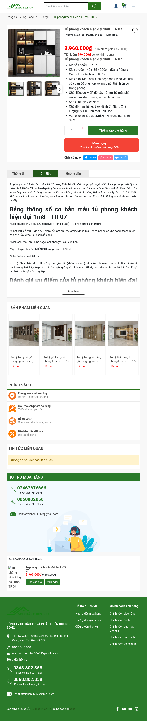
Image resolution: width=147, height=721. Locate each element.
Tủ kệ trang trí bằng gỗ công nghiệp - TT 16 (89, 361)
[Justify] (94, 6)
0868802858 (30, 497)
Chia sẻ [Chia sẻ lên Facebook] (90, 157)
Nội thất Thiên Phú (41, 703)
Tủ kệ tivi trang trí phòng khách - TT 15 (123, 359)
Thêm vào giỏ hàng (113, 130)
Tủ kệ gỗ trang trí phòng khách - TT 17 (56, 359)
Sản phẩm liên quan (30, 307)
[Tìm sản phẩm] (66, 6)
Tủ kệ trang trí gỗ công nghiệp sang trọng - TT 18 (22, 361)
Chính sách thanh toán (123, 638)
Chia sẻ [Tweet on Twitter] (120, 157)
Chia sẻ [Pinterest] (105, 157)
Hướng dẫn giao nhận (88, 614)
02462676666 (31, 486)
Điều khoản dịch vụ (86, 621)
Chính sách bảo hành (122, 631)
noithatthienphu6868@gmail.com (35, 648)
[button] (59, 89)
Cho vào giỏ (35, 580)
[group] (34, 53)
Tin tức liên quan (25, 446)
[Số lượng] (72, 130)
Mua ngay (100, 146)
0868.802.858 (21, 641)
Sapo (72, 703)
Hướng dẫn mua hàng (88, 608)
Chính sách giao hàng (123, 608)
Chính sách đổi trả (120, 614)
